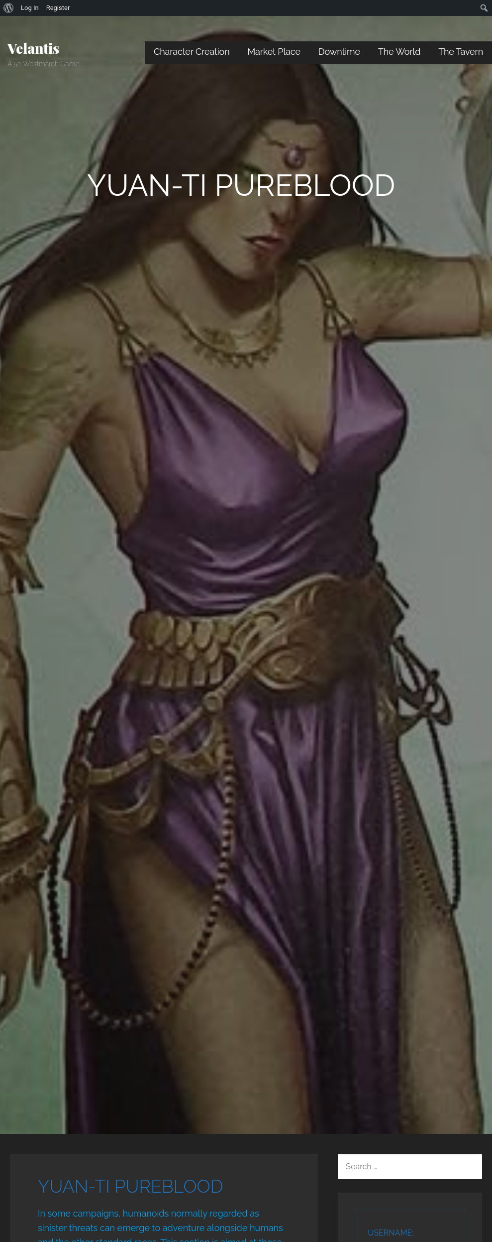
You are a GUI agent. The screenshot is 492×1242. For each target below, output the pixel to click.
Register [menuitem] (58, 7)
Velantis (33, 48)
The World (399, 51)
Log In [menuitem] (30, 7)
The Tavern (460, 51)
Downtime (339, 51)
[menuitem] (8, 8)
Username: (390, 1233)
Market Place (274, 51)
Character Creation (192, 51)
